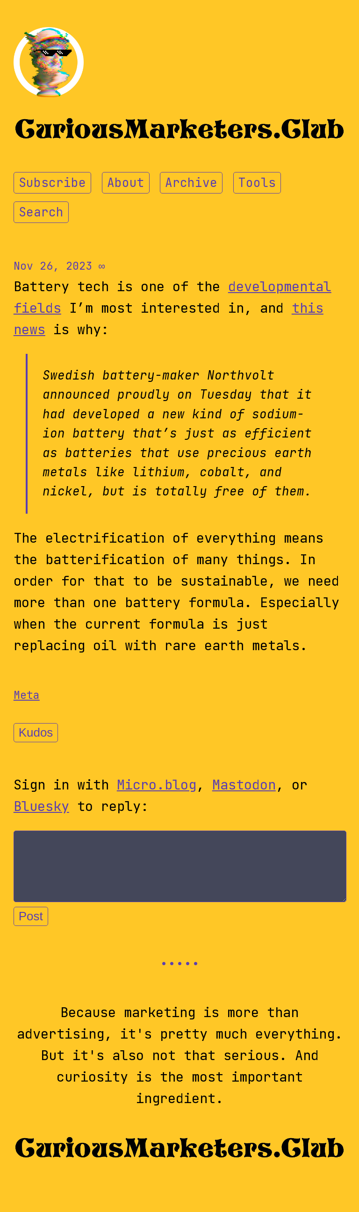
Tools (257, 183)
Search (41, 212)
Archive (191, 183)
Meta (27, 695)
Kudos (36, 732)
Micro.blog (156, 785)
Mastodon (244, 785)
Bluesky (41, 806)
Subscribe (52, 183)
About (125, 183)
